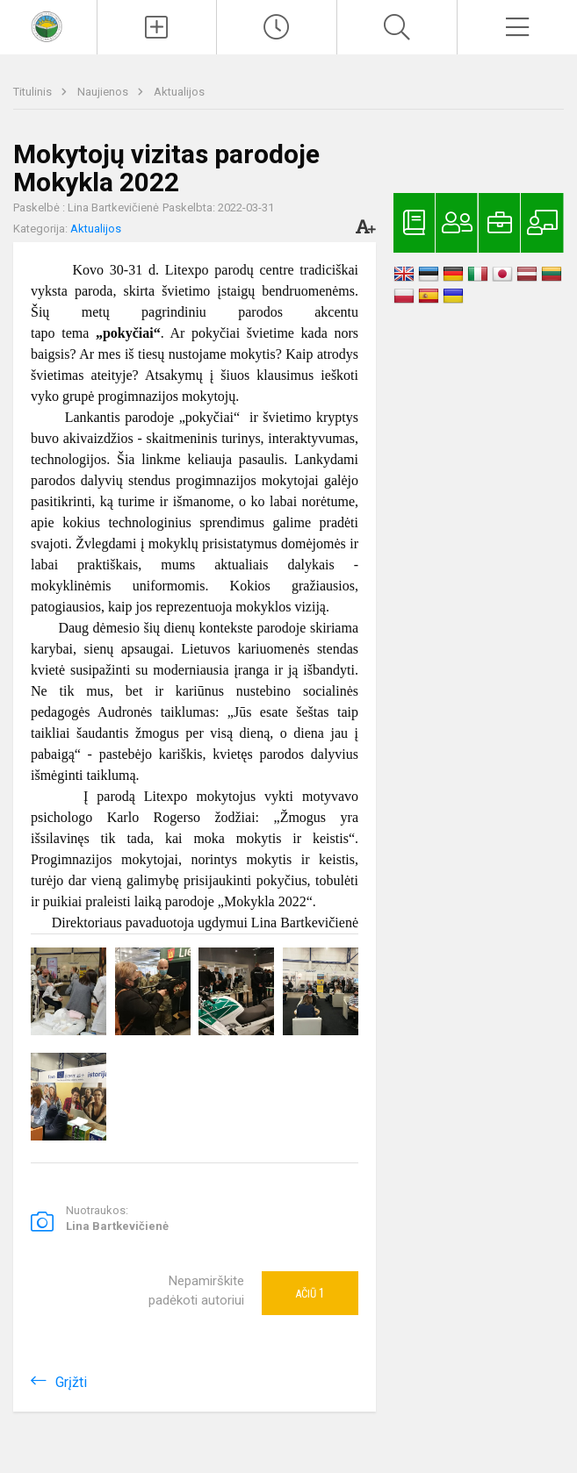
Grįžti (71, 1382)
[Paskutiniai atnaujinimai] (276, 27)
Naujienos (104, 91)
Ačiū (310, 1293)
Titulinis (33, 91)
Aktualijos (179, 91)
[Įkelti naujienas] (157, 27)
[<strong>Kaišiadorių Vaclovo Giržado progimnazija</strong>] (48, 25)
